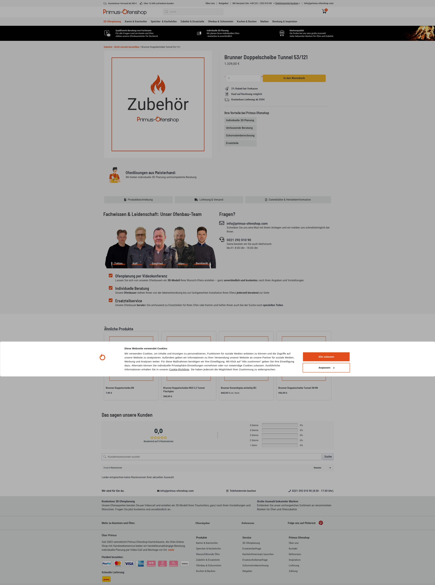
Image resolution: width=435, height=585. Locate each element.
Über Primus (109, 535)
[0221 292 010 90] (221, 239)
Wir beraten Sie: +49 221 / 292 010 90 (252, 3)
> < (286, 3)
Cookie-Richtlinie (179, 345)
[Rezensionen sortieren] (322, 468)
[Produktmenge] (243, 78)
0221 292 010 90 (242, 240)
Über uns (210, 3)
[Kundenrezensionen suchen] (212, 456)
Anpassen (326, 343)
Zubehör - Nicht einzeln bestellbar (121, 47)
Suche (328, 456)
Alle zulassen (326, 332)
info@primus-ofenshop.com (318, 3)
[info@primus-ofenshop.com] (221, 223)
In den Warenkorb (294, 78)
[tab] (241, 120)
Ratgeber (224, 3)
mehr (171, 549)
